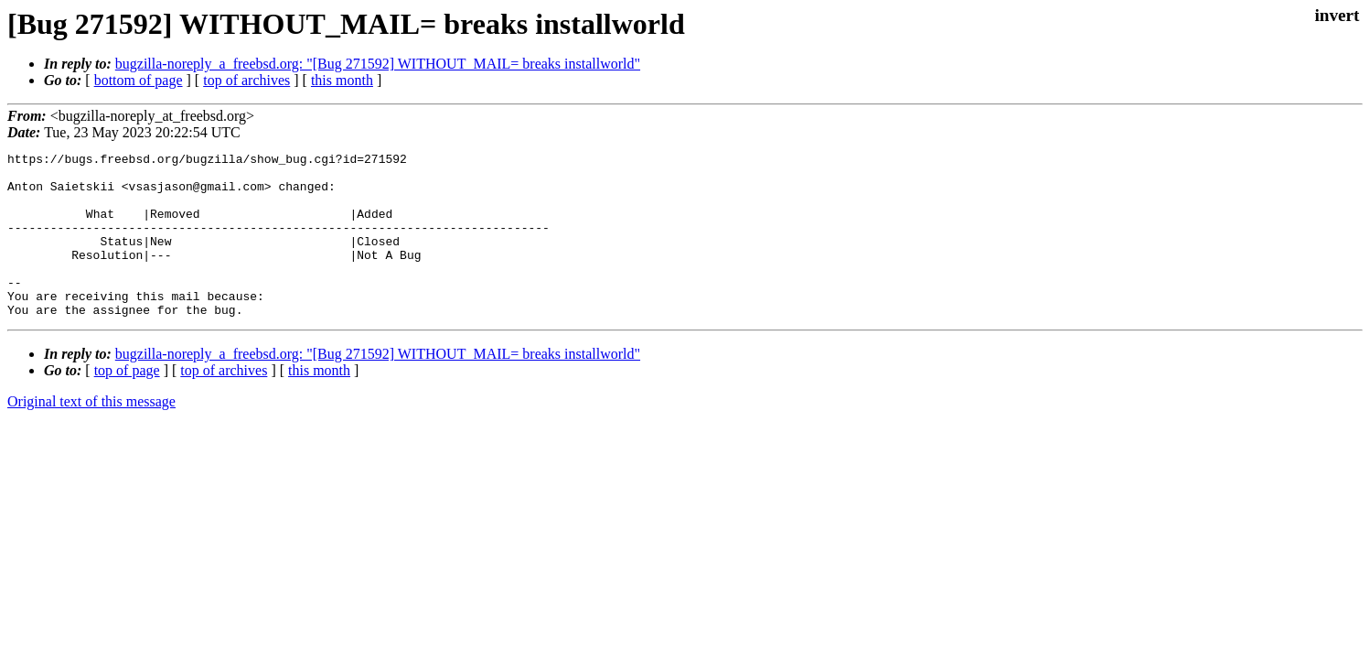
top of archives (246, 80)
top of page (127, 403)
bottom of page (138, 80)
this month (342, 80)
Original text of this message (91, 434)
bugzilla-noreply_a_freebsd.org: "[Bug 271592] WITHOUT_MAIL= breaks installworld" (377, 63)
